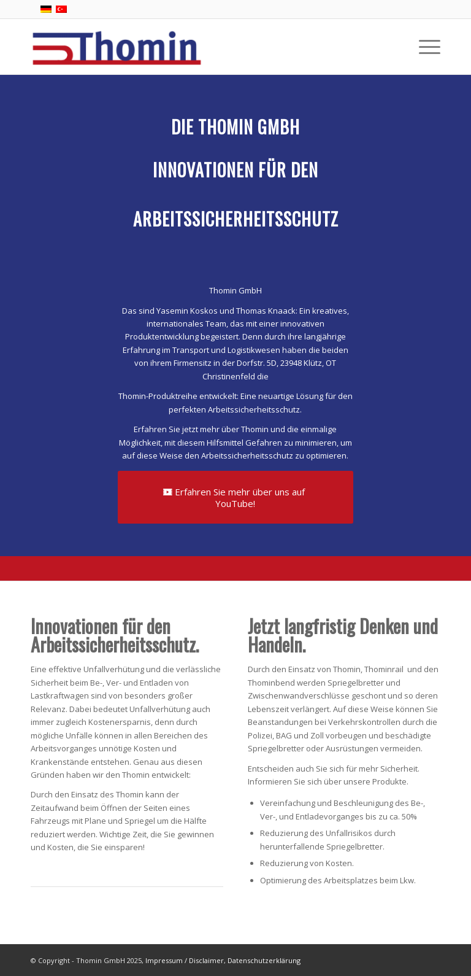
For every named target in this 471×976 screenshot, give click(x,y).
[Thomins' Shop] (117, 46)
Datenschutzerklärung (264, 960)
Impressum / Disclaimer (184, 960)
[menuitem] (423, 46)
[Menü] (423, 46)
